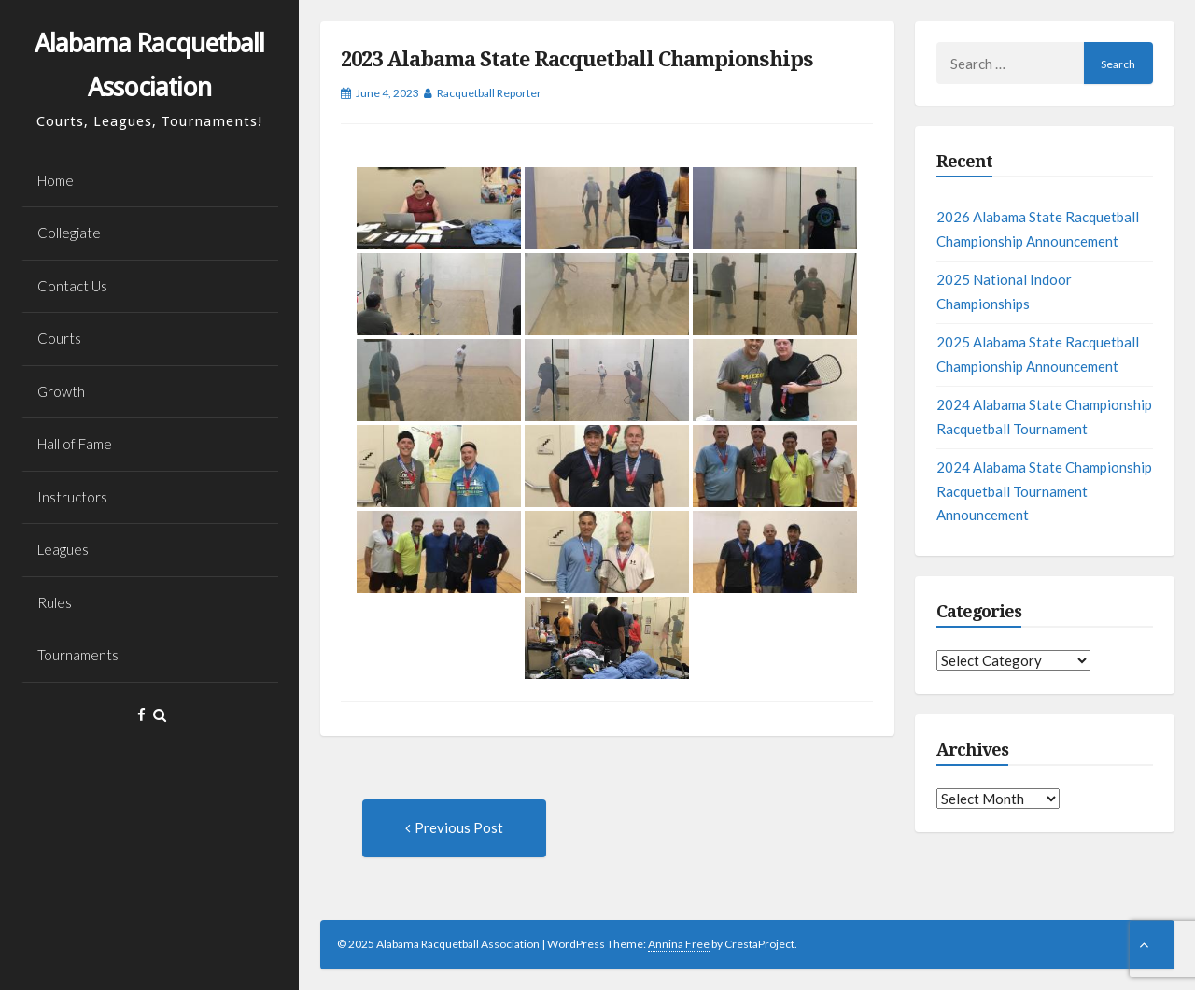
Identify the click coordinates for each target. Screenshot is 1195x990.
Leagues (63, 549)
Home (55, 180)
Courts (59, 338)
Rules (54, 602)
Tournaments (78, 654)
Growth (61, 391)
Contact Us (72, 285)
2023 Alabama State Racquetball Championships (577, 59)
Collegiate (69, 232)
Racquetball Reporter (489, 93)
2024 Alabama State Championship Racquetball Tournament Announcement (1044, 491)
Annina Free (679, 944)
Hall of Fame (74, 443)
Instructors (72, 496)
